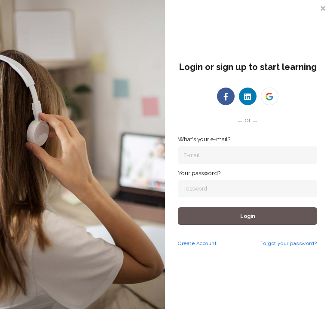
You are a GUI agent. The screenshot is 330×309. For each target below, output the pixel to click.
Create (186, 243)
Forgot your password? (288, 243)
